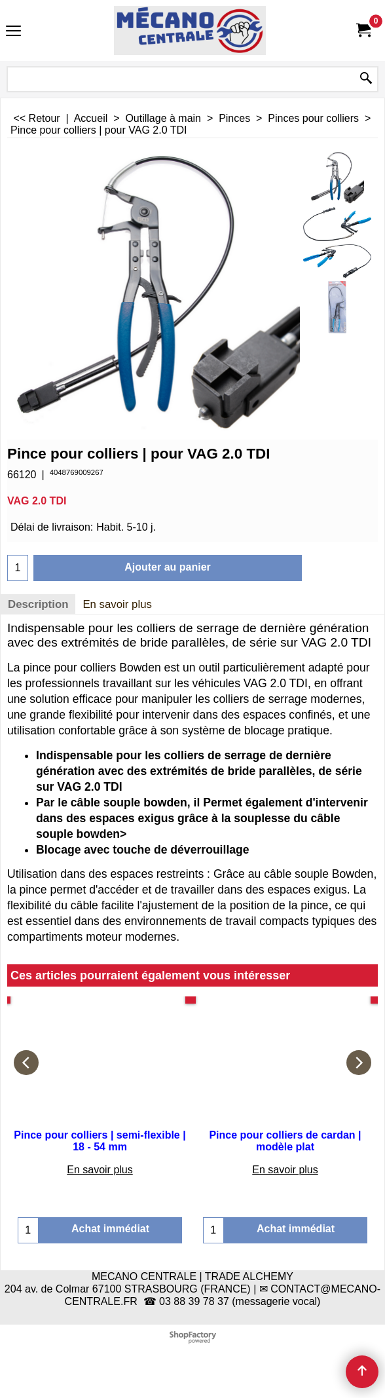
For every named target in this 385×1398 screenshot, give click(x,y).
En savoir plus (117, 604)
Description (38, 604)
